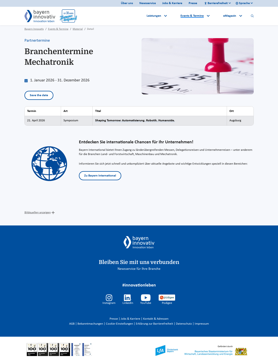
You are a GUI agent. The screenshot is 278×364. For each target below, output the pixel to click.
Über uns (127, 3)
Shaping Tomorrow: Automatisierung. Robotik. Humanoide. (135, 120)
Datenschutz (184, 324)
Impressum (202, 324)
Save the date (39, 95)
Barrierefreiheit (216, 3)
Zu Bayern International (100, 175)
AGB (72, 324)
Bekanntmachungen (90, 324)
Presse (193, 3)
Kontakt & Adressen (155, 319)
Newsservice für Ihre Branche (139, 269)
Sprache (243, 3)
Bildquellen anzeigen (37, 212)
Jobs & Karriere (172, 3)
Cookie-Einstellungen (119, 324)
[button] (174, 16)
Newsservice (147, 3)
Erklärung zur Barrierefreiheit (155, 324)
